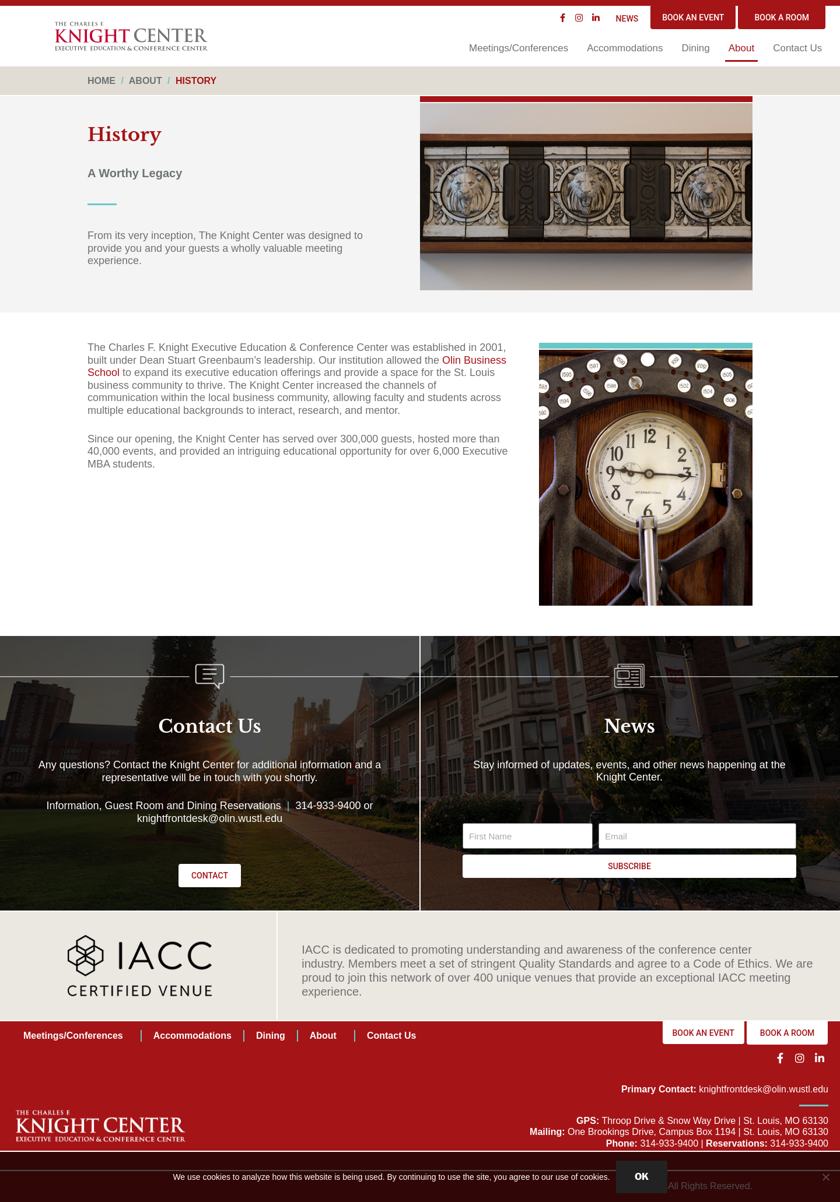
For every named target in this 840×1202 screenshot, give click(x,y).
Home (102, 81)
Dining (696, 48)
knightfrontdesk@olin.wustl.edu (209, 818)
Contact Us (797, 48)
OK (642, 1176)
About (741, 48)
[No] (825, 1177)
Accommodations (625, 48)
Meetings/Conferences (518, 48)
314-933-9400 (327, 805)
